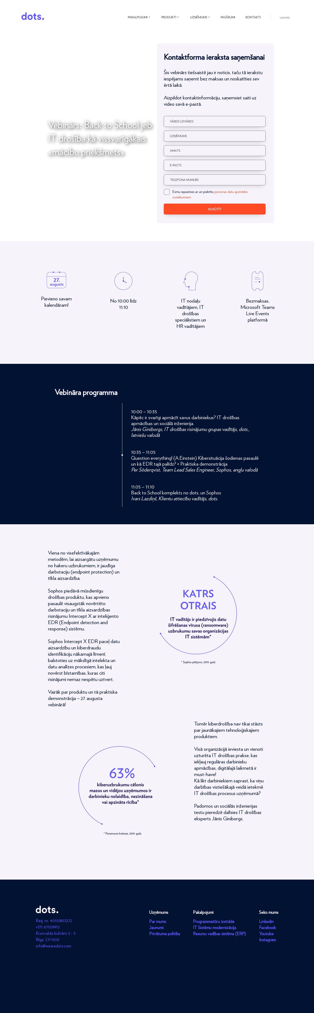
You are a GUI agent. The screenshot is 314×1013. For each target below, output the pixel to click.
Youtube (266, 933)
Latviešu (285, 17)
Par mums (157, 921)
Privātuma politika (164, 933)
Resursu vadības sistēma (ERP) (219, 933)
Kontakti (253, 17)
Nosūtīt (215, 209)
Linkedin (266, 921)
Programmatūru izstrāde (213, 921)
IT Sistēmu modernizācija (214, 927)
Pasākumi (228, 17)
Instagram (267, 939)
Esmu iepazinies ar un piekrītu (206, 194)
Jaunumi (156, 927)
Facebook (267, 927)
